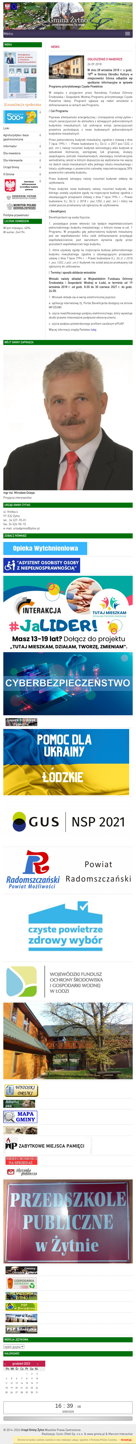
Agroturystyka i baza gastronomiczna (16, 137)
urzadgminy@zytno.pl (26, 528)
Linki (6, 128)
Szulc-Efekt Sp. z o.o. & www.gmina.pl (80, 1434)
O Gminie (8, 174)
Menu (8, 33)
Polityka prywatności (16, 215)
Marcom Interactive (120, 1434)
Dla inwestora (12, 153)
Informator (10, 146)
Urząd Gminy (11, 167)
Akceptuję (126, 1439)
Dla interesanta (13, 160)
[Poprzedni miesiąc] (5, 1364)
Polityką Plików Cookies (104, 1439)
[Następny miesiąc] (37, 1364)
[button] (40, 112)
